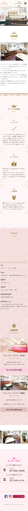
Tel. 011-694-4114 (14, 409)
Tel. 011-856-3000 (14, 370)
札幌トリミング (10, 504)
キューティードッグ (19, 504)
